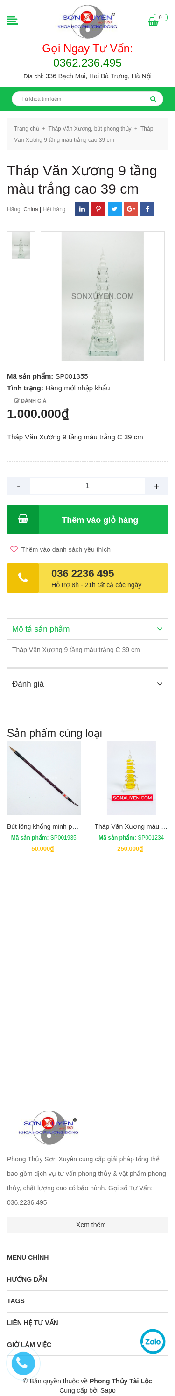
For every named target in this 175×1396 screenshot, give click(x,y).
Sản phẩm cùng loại (54, 732)
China (30, 209)
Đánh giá (33, 400)
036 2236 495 (82, 573)
